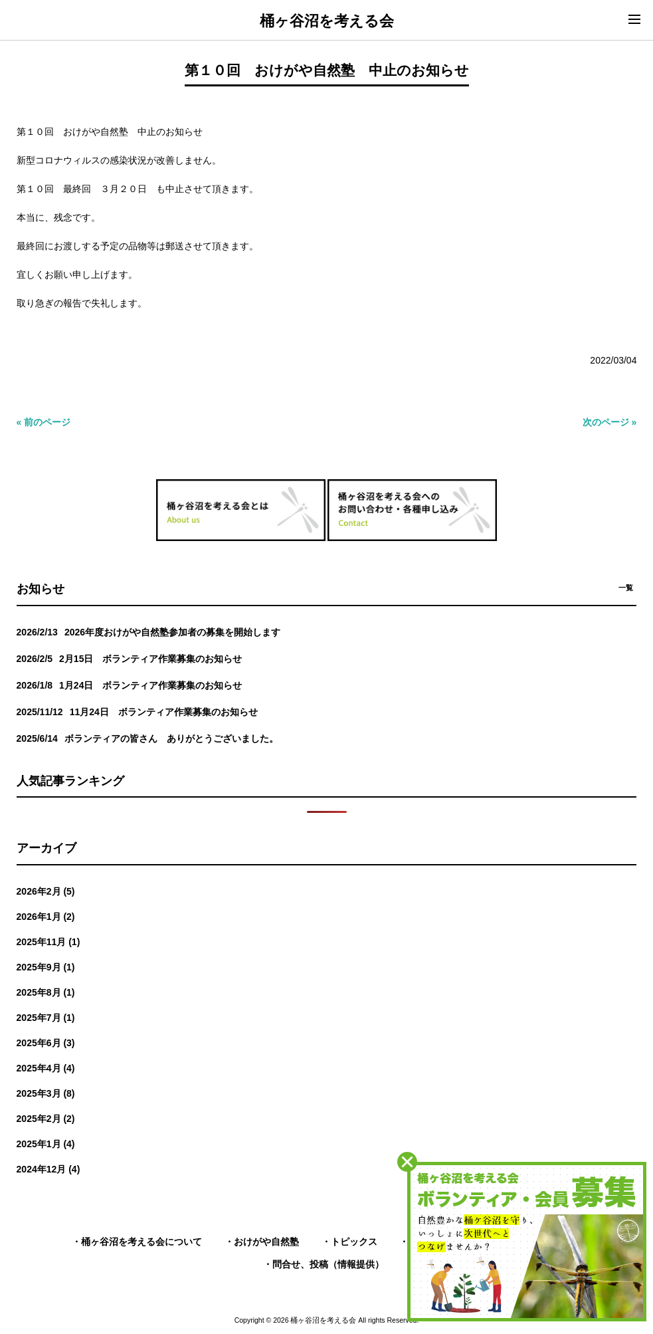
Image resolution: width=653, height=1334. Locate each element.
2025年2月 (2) (46, 1118)
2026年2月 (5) (46, 891)
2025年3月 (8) (46, 1093)
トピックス (354, 1241)
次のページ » (610, 422)
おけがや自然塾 (266, 1241)
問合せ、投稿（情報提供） (328, 1264)
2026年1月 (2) (46, 916)
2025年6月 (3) (46, 1043)
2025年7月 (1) (46, 1017)
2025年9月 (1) (46, 967)
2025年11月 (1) (48, 942)
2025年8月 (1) (46, 992)
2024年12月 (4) (48, 1169)
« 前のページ (44, 422)
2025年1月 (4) (46, 1144)
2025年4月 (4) (46, 1068)
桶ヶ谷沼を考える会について (141, 1241)
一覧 (625, 588)
